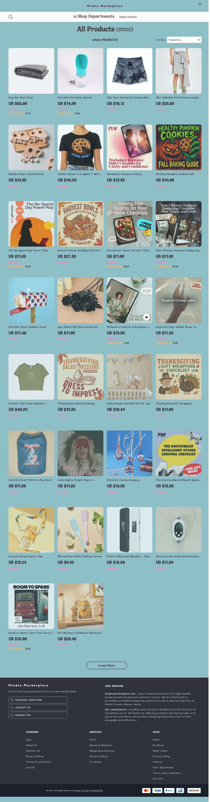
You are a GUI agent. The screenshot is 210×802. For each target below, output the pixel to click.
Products (158, 750)
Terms (77, 795)
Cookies (157, 767)
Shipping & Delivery (102, 756)
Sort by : (160, 45)
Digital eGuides (128, 16)
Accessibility (97, 795)
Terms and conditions (167, 778)
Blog (28, 744)
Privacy (85, 795)
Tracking (95, 767)
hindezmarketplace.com (120, 698)
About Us (31, 750)
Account (158, 783)
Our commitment (116, 714)
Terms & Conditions (38, 767)
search (30, 772)
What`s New (160, 756)
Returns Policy (99, 761)
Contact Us (33, 756)
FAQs (93, 744)
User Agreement (163, 772)
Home (156, 744)
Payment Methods (101, 750)
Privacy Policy (34, 761)
